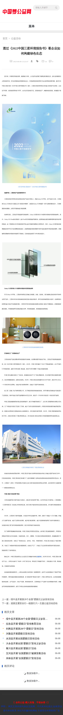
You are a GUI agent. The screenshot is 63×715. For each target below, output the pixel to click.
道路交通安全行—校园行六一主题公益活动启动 (34, 603)
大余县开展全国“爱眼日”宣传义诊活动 (26, 643)
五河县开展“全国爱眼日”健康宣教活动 (26, 653)
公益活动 (16, 38)
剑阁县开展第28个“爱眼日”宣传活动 (25, 628)
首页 (5, 38)
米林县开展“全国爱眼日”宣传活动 (23, 658)
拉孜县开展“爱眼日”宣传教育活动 (23, 623)
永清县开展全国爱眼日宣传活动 (22, 638)
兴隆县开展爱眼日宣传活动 (20, 633)
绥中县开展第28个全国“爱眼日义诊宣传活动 (32, 599)
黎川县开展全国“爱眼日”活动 (21, 648)
